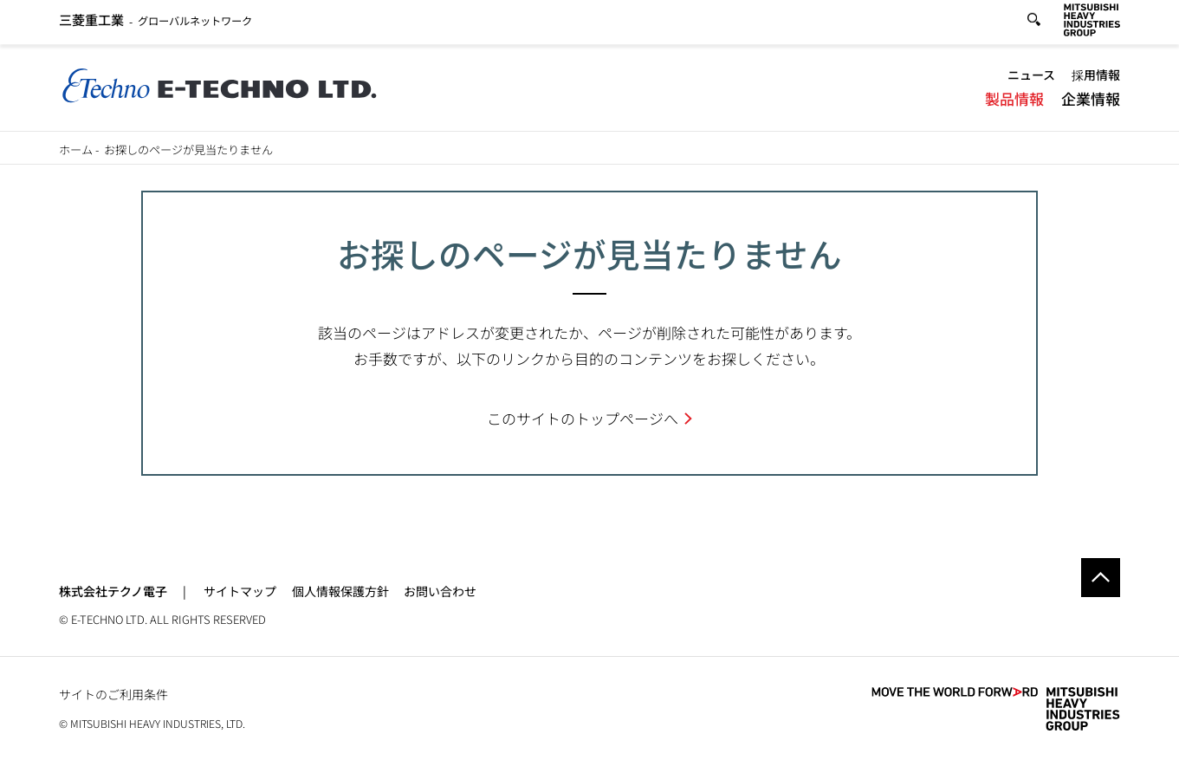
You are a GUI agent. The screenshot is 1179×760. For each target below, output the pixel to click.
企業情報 (1090, 102)
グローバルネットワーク (155, 23)
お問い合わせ (440, 591)
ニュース (1031, 78)
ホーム (76, 149)
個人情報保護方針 (340, 591)
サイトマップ (240, 591)
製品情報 (1014, 102)
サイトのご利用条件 (113, 694)
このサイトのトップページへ (582, 418)
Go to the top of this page (1100, 577)
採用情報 (1096, 78)
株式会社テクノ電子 (113, 591)
